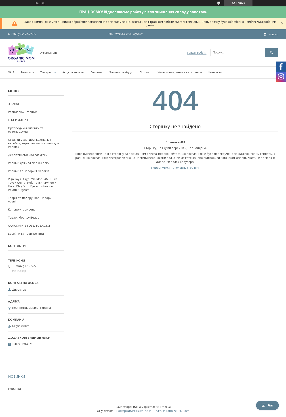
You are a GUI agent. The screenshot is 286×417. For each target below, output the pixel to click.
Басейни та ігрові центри (26, 234)
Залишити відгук (121, 72)
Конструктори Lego (21, 209)
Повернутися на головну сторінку (175, 168)
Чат (267, 405)
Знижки (13, 104)
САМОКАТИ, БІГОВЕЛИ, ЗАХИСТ (29, 225)
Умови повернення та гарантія (180, 72)
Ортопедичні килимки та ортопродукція (26, 130)
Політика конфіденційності (171, 411)
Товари (45, 72)
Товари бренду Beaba (23, 217)
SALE (11, 72)
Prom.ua (165, 407)
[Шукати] (271, 52)
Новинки (27, 72)
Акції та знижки (73, 72)
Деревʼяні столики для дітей (28, 155)
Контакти (215, 72)
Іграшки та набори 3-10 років (28, 171)
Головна (97, 72)
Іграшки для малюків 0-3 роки (29, 163)
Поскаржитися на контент (133, 411)
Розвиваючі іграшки (22, 112)
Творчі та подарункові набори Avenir (30, 199)
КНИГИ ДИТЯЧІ (18, 120)
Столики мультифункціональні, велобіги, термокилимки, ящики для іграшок (33, 143)
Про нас (145, 72)
